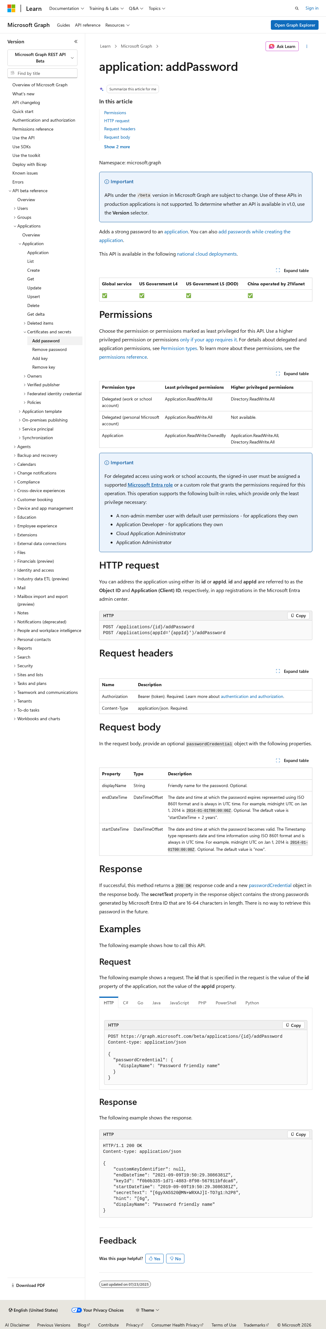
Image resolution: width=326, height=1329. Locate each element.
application (176, 231)
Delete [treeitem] (33, 305)
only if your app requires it (208, 339)
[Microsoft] (11, 8)
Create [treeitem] (33, 270)
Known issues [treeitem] (25, 173)
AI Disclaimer (17, 1325)
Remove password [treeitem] (49, 349)
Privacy (133, 1325)
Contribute (108, 1325)
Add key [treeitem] (40, 358)
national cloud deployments (207, 253)
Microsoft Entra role (150, 484)
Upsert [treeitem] (33, 296)
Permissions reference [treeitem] (32, 129)
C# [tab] (125, 1003)
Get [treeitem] (30, 279)
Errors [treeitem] (18, 182)
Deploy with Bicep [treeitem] (29, 164)
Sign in (312, 8)
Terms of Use (224, 1325)
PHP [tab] (202, 1003)
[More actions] (306, 46)
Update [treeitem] (34, 288)
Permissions (115, 112)
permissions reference (123, 356)
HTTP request (117, 120)
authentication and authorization (252, 696)
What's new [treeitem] (23, 94)
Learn (105, 46)
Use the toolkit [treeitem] (26, 155)
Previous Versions (53, 1325)
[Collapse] (75, 41)
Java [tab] (156, 1003)
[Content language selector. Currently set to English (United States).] (33, 1310)
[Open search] (297, 8)
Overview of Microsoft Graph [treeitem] (40, 85)
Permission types (179, 348)
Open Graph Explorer (295, 25)
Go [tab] (140, 1003)
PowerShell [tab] (226, 1003)
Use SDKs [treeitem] (21, 146)
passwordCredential (270, 885)
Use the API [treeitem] (23, 138)
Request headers (119, 129)
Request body (117, 137)
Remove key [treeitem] (43, 367)
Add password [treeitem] (45, 341)
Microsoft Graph (136, 46)
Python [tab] (252, 1003)
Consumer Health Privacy (176, 1325)
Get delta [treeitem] (36, 314)
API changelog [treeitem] (26, 102)
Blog (82, 1325)
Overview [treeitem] (26, 199)
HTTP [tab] (109, 1003)
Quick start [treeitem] (22, 111)
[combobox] (42, 58)
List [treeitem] (30, 261)
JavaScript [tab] (179, 1003)
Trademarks (254, 1325)
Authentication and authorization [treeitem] (43, 120)
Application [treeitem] (38, 252)
